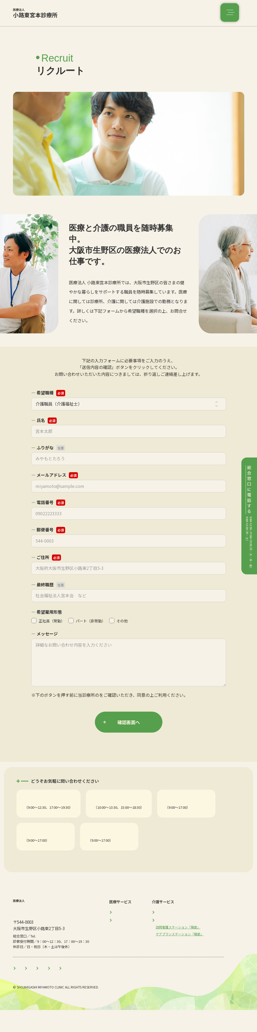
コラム (127, 989)
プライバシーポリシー (120, 695)
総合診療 (32, 808)
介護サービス (174, 941)
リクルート (153, 989)
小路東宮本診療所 (30, 16)
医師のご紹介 (73, 989)
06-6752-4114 (47, 957)
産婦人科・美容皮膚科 (114, 808)
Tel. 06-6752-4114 (40, 813)
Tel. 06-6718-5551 (181, 813)
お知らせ (102, 989)
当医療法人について (33, 989)
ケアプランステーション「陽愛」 (131, 848)
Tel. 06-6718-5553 (40, 854)
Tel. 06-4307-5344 (110, 813)
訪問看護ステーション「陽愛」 (52, 848)
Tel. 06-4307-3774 (117, 854)
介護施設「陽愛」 (181, 808)
